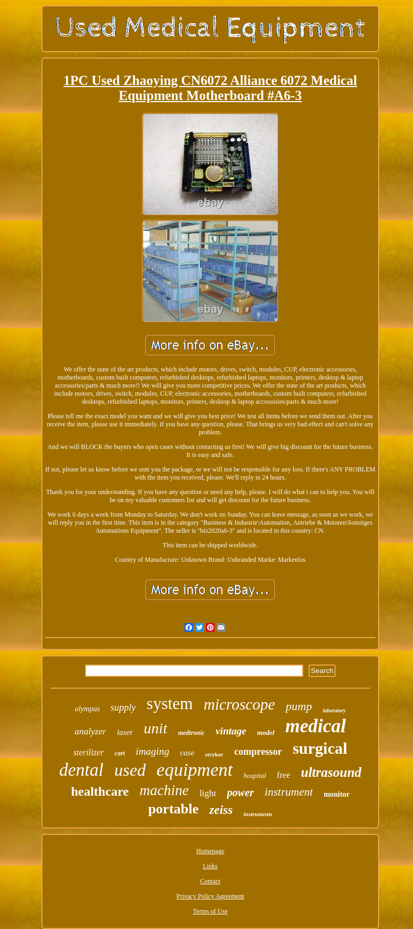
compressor (258, 751)
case (187, 752)
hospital (255, 775)
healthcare (100, 791)
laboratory (334, 710)
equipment (194, 770)
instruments (258, 814)
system (170, 703)
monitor (337, 794)
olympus (87, 709)
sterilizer (88, 752)
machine (163, 790)
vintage (231, 731)
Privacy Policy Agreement (210, 896)
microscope (239, 704)
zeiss (220, 810)
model (266, 732)
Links (210, 866)
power (240, 792)
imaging (152, 751)
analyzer (90, 731)
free (283, 775)
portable (173, 809)
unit (155, 728)
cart (120, 753)
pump (299, 706)
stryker (214, 754)
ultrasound (331, 772)
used (130, 770)
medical (315, 726)
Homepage (210, 851)
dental (81, 770)
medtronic (191, 733)
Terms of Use (210, 911)
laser (125, 732)
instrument (289, 791)
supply (123, 707)
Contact (210, 881)
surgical (320, 748)
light (208, 793)
